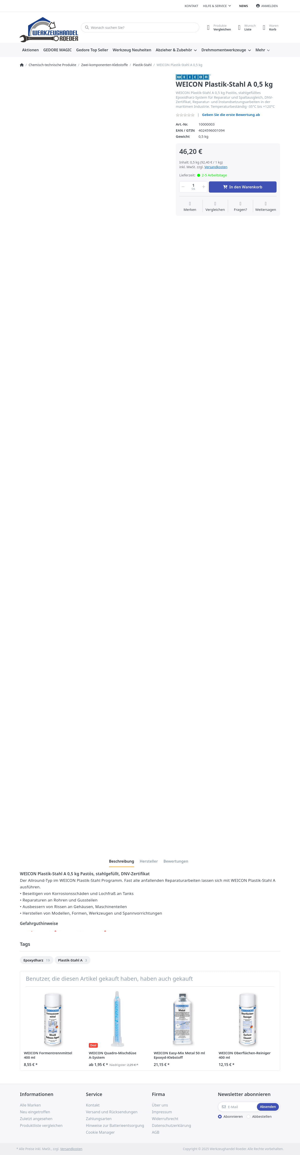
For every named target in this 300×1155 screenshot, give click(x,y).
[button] (183, 187)
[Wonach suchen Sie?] (140, 27)
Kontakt (191, 6)
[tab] (121, 861)
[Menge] (193, 187)
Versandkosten (215, 167)
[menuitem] (30, 50)
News (243, 6)
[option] (36, 960)
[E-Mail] (237, 1107)
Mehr (260, 49)
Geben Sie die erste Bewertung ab (231, 114)
